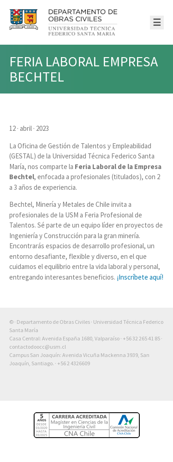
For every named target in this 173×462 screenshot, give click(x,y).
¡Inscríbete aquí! (140, 277)
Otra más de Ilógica (137, 387)
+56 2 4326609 (73, 363)
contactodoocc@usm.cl (37, 346)
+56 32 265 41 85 (141, 338)
